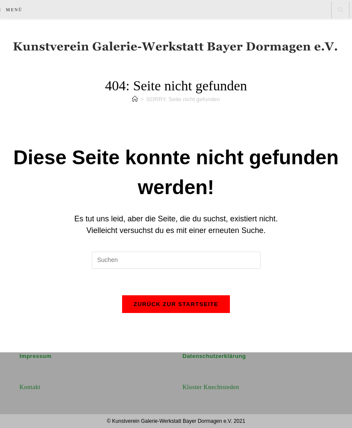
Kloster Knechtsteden (211, 387)
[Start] (135, 99)
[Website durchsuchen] (340, 10)
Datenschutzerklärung (214, 356)
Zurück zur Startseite (175, 304)
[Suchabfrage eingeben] (176, 260)
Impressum (35, 356)
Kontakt (30, 387)
